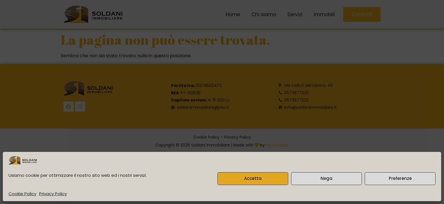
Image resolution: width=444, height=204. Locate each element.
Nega (326, 178)
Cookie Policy (22, 194)
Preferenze (400, 178)
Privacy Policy (53, 194)
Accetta (253, 178)
